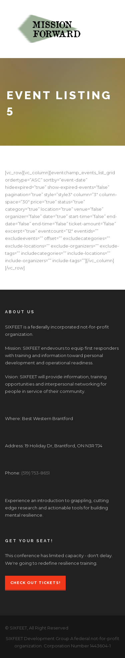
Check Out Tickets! (35, 582)
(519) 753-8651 (35, 472)
